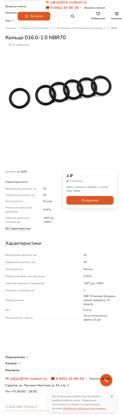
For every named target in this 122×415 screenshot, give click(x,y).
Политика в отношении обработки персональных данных (33, 410)
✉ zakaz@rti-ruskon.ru (26, 378)
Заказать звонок (94, 8)
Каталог (11, 363)
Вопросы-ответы (15, 6)
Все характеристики (18, 228)
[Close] (112, 396)
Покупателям (15, 357)
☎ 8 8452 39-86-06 (62, 7)
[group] (61, 111)
